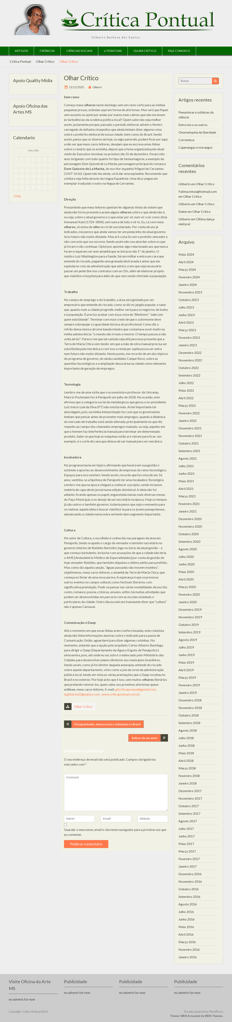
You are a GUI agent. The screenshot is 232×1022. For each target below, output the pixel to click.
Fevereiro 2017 (189, 859)
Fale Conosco (179, 50)
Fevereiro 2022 (189, 413)
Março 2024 (187, 269)
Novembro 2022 (190, 360)
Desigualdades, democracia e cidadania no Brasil (107, 724)
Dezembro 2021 (190, 428)
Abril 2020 (186, 579)
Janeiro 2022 (187, 420)
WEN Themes (214, 1016)
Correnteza (186, 140)
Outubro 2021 (188, 443)
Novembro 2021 (190, 436)
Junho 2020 (186, 564)
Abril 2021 (186, 488)
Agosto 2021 (187, 458)
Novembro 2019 (190, 617)
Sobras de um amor (145, 738)
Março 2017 (187, 851)
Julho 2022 (186, 383)
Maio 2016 (186, 927)
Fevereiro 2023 (189, 337)
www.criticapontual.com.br (121, 694)
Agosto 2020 (187, 549)
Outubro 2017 (188, 806)
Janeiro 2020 (187, 602)
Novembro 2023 (190, 292)
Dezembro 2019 (190, 609)
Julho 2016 (186, 912)
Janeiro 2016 (187, 957)
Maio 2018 (186, 753)
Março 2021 (187, 496)
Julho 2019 (186, 647)
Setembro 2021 (189, 451)
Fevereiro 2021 (189, 504)
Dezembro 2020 (190, 519)
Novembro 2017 (190, 798)
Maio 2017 (186, 844)
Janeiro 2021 (187, 511)
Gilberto (97, 87)
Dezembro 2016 (190, 874)
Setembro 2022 (189, 375)
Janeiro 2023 (187, 345)
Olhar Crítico (144, 50)
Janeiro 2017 (187, 866)
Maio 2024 (186, 254)
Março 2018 (187, 768)
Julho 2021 (186, 466)
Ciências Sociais (79, 50)
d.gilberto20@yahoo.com (82, 694)
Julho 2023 (186, 307)
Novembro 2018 (190, 708)
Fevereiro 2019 (189, 685)
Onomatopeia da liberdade (197, 132)
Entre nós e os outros (192, 125)
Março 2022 (187, 405)
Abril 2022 (186, 398)
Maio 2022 (186, 390)
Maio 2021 (186, 481)
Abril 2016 (186, 934)
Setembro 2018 (189, 723)
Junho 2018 (186, 745)
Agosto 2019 (187, 640)
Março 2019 (187, 677)
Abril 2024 (186, 262)
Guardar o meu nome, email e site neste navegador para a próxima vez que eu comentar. (115, 832)
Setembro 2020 (189, 541)
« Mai (17, 196)
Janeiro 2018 (187, 783)
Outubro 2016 (188, 889)
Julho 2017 (186, 828)
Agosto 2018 (187, 730)
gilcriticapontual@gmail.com (135, 689)
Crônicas (47, 50)
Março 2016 (187, 942)
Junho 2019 (186, 655)
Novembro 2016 (190, 881)
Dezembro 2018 (190, 700)
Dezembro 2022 (190, 352)
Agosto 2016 (187, 904)
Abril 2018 (186, 760)
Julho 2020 (186, 556)
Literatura (113, 50)
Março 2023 (187, 330)
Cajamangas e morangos (195, 147)
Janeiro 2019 (187, 692)
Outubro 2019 (188, 624)
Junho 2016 (186, 919)
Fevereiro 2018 (189, 776)
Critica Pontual (20, 61)
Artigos (21, 50)
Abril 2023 (186, 322)
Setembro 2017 (189, 813)
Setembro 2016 (189, 896)
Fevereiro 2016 (189, 949)
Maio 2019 (186, 662)
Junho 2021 (186, 473)
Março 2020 (187, 587)
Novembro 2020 (190, 526)
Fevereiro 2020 (189, 594)
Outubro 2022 (188, 368)
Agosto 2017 (187, 821)
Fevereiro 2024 (189, 277)
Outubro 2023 (188, 300)
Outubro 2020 (188, 534)
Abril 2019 (186, 670)
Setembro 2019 (189, 632)
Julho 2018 (186, 738)
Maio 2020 (186, 572)
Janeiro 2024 (187, 284)
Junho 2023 (186, 315)
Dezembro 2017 (190, 791)
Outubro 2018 (188, 715)
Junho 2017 (186, 836)
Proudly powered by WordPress (203, 1011)
